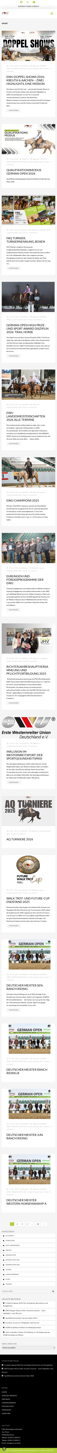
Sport (41, 68)
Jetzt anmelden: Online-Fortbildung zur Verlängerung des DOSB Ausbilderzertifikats (26, 1333)
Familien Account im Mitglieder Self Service (22, 1323)
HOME (4, 1392)
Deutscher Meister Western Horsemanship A (26, 1201)
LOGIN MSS (6, 1413)
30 (38, 1224)
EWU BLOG (6, 1399)
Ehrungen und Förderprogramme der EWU (25, 579)
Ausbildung (43, 658)
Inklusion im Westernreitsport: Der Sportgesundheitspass (24, 755)
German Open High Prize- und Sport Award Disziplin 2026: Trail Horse (27, 328)
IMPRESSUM (6, 1410)
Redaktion (25, 66)
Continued (13, 110)
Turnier (46, 68)
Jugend (42, 492)
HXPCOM (50, 1450)
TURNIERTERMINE (9, 1403)
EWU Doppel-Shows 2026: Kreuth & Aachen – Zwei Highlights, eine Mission (25, 80)
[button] (4, 1449)
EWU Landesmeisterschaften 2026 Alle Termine (25, 416)
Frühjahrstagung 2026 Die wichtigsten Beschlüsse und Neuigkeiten (25, 1304)
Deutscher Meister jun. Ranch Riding (24, 1136)
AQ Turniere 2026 (19, 839)
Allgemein (35, 66)
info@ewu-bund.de (13, 1443)
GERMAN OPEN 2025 (19, 977)
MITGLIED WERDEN (9, 1396)
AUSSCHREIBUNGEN (13, 1245)
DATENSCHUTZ (8, 1406)
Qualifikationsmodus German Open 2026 (23, 171)
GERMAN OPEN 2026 (19, 68)
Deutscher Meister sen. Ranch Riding (24, 987)
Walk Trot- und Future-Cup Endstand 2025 (28, 900)
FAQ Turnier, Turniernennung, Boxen (25, 239)
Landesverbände (33, 68)
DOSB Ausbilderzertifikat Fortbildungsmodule (23, 1327)
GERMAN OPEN (44, 230)
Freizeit (9, 1250)
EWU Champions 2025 (22, 500)
